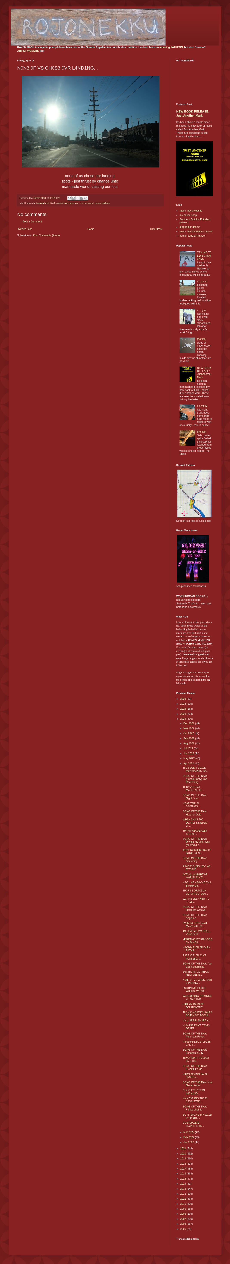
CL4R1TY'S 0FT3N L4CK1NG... (194, 1092)
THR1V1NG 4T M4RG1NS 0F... (193, 789)
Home (90, 229)
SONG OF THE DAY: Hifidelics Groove (195, 908)
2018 (183, 1163)
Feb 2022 (189, 1137)
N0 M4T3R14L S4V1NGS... (191, 805)
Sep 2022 (189, 738)
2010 (183, 1203)
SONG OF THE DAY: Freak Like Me (195, 1068)
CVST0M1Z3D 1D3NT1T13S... (193, 1124)
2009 (183, 1208)
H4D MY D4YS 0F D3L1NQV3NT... (193, 1006)
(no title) (201, 339)
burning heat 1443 (45, 203)
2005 (183, 1229)
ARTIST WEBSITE (28, 50)
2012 (183, 1193)
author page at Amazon (192, 235)
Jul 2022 (188, 748)
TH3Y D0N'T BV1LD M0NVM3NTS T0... (195, 769)
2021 (183, 1148)
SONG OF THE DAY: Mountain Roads (195, 1035)
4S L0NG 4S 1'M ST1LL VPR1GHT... (196, 933)
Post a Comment (32, 221)
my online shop (188, 215)
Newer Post (25, 229)
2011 (183, 1198)
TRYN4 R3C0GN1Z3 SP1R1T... (195, 832)
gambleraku (62, 203)
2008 (183, 1213)
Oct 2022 (189, 733)
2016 (183, 1173)
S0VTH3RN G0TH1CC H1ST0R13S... (196, 973)
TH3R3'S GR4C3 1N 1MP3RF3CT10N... (195, 892)
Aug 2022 (189, 743)
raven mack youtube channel (195, 231)
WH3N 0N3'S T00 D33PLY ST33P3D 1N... (195, 822)
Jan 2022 (189, 1142)
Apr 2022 (189, 763)
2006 (183, 1223)
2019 (183, 1158)
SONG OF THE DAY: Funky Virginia (195, 1108)
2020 (183, 1153)
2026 (183, 698)
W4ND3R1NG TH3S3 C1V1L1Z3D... (195, 1100)
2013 (183, 1188)
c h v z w (202, 406)
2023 (183, 713)
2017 (183, 1168)
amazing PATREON (171, 47)
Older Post (156, 229)
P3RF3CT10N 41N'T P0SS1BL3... (194, 957)
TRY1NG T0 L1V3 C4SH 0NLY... (204, 255)
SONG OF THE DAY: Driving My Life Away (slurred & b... (196, 842)
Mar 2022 (189, 1132)
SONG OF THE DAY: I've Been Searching (197, 965)
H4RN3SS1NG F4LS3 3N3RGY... (195, 1076)
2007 (183, 1218)
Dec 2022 (189, 723)
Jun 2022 (189, 753)
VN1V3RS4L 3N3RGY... (196, 1020)
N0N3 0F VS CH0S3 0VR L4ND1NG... (197, 981)
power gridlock (102, 203)
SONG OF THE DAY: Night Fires (195, 797)
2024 (183, 708)
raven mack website (190, 210)
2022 (183, 718)
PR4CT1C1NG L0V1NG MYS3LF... (196, 868)
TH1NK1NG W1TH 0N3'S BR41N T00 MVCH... (197, 1014)
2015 (183, 1178)
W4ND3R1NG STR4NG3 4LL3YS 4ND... (197, 998)
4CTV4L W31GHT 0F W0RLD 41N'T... (195, 876)
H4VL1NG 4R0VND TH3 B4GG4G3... (197, 884)
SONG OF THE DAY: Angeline (195, 917)
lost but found (87, 203)
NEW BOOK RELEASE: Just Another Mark (204, 373)
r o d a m (202, 281)
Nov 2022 (189, 728)
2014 (183, 1183)
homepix (73, 203)
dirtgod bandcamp (189, 226)
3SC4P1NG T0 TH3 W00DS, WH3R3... (195, 990)
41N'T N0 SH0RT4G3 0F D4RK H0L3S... (197, 852)
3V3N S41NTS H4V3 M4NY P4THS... (195, 925)
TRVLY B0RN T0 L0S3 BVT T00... (196, 1059)
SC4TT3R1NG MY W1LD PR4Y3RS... (197, 1116)
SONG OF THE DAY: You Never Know (197, 1084)
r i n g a (201, 310)
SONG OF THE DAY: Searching (195, 860)
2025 (183, 703)
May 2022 (189, 758)
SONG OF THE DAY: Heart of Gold (195, 813)
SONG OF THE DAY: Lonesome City (195, 1051)
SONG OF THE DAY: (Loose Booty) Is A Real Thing (195, 779)
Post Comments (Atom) (46, 235)
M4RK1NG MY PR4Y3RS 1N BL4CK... (197, 941)
